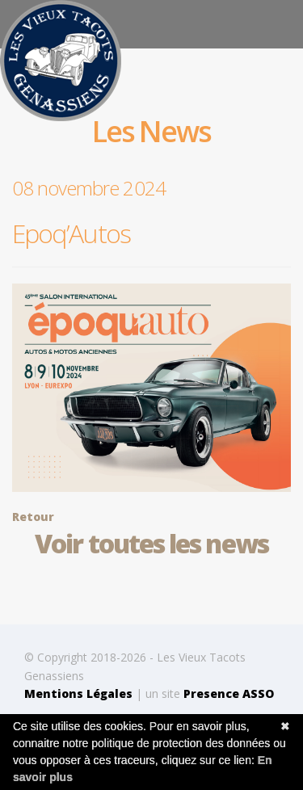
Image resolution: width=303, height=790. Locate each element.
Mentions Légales (78, 693)
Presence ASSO (228, 693)
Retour (33, 516)
